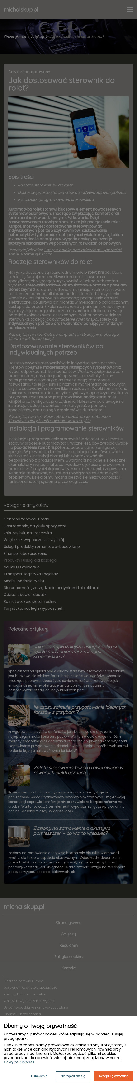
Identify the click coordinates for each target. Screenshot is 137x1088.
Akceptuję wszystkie (113, 1076)
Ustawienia (39, 1076)
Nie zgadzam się (73, 1076)
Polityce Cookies (19, 1062)
